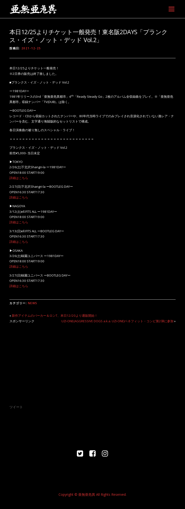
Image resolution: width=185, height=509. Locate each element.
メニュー (171, 9)
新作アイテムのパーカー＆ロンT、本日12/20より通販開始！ (55, 315)
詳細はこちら (18, 178)
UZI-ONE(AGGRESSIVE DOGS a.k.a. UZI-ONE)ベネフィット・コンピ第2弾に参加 (117, 321)
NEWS (32, 303)
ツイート (16, 407)
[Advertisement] (92, 360)
